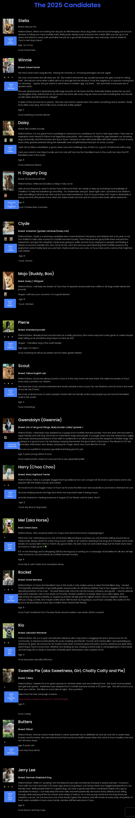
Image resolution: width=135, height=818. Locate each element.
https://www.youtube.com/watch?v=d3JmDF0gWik (43, 699)
